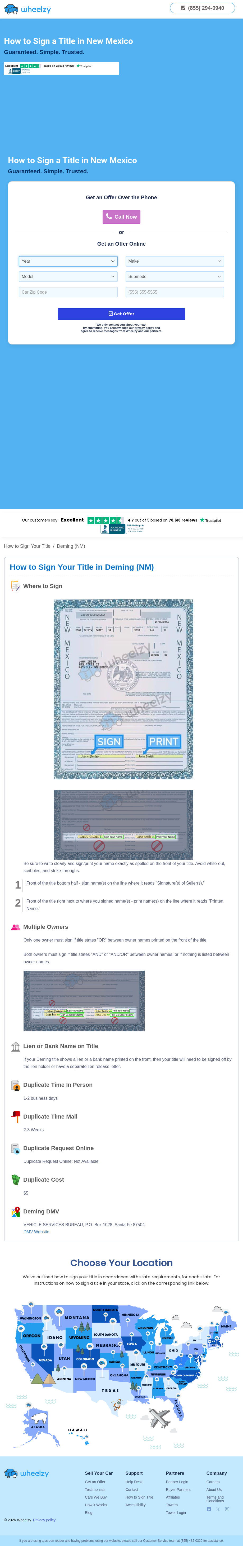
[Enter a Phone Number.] (175, 292)
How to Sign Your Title (27, 546)
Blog (88, 1512)
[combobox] (68, 261)
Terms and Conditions (215, 1499)
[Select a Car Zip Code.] (68, 292)
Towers (172, 1505)
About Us (214, 1489)
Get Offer (121, 314)
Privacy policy (44, 1520)
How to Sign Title (139, 1497)
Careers (213, 1482)
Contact (131, 1489)
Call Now (121, 216)
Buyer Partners (178, 1489)
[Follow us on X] (219, 1509)
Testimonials (95, 1489)
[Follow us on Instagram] (227, 1509)
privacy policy (144, 327)
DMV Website (36, 1232)
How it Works (96, 1505)
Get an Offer (95, 1482)
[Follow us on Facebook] (209, 1509)
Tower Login (176, 1512)
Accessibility (135, 1505)
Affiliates (173, 1497)
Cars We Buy (96, 1497)
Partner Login (177, 1482)
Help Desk (134, 1482)
